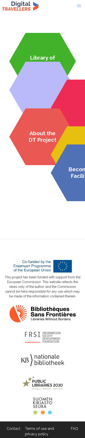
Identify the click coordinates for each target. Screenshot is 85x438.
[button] (79, 6)
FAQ (74, 428)
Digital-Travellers (20, 6)
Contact (13, 428)
